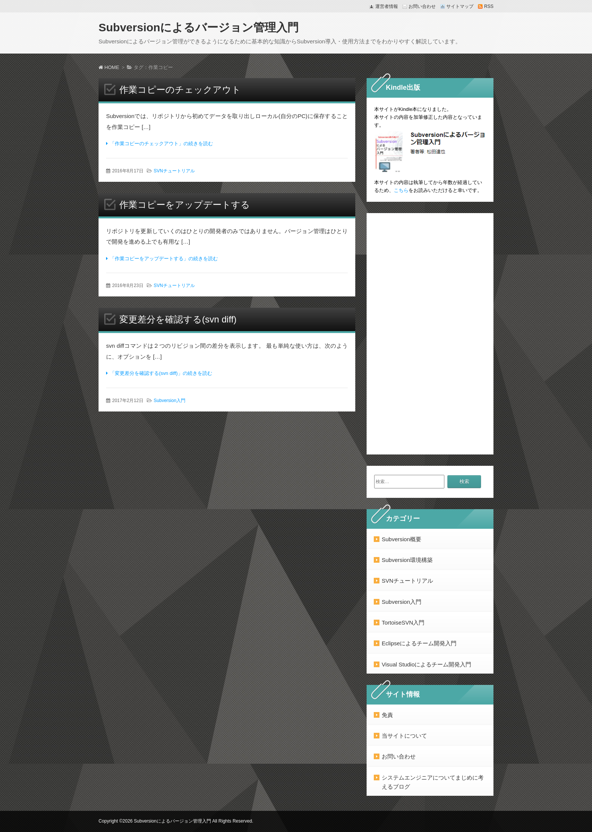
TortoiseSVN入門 (403, 622)
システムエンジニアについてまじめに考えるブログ (433, 782)
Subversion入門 (169, 400)
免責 (387, 715)
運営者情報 (386, 6)
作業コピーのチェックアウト (180, 89)
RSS (488, 6)
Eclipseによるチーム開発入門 (419, 643)
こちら (401, 190)
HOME (109, 67)
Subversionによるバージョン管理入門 (199, 27)
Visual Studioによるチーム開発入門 (426, 664)
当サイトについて (404, 735)
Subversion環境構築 (407, 560)
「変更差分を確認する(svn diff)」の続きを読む (161, 373)
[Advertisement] (430, 334)
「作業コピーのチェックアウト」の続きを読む (161, 143)
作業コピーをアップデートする (184, 205)
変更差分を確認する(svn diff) (178, 319)
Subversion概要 (401, 539)
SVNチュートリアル (174, 170)
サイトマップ (459, 6)
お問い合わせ (422, 6)
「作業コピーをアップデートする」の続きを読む (164, 258)
